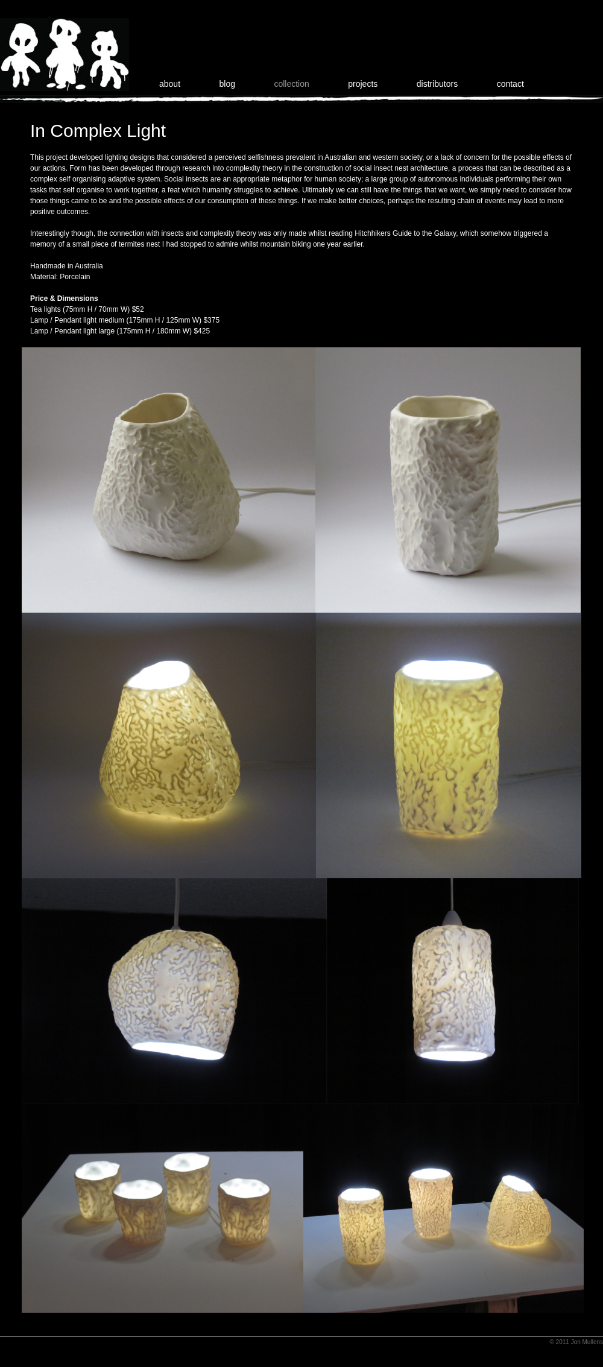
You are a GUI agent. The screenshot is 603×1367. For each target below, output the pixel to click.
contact (510, 84)
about (169, 84)
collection (291, 84)
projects (362, 84)
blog (227, 84)
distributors (437, 84)
